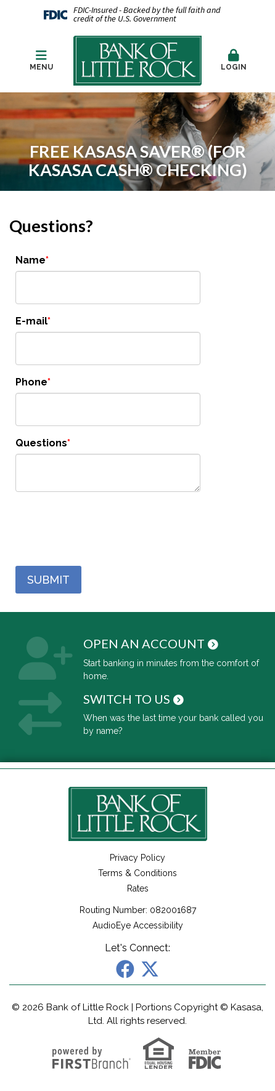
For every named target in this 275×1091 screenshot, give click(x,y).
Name (30, 260)
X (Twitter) (150, 969)
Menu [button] (41, 60)
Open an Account (144, 643)
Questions (41, 443)
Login (234, 60)
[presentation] (109, 529)
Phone (31, 382)
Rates (138, 888)
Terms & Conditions (137, 873)
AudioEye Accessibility (137, 925)
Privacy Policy (137, 858)
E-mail (31, 321)
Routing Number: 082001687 (138, 910)
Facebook (125, 969)
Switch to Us (126, 698)
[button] (234, 61)
